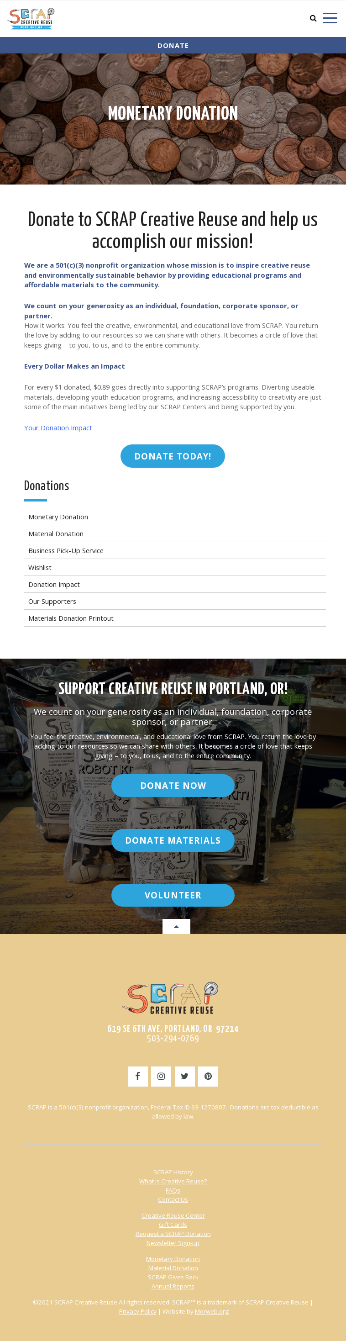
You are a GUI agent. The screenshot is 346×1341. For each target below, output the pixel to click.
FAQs (173, 1190)
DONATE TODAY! (172, 456)
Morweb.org (212, 1311)
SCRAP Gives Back (173, 1277)
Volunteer (173, 895)
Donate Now (173, 785)
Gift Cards (173, 1224)
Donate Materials (173, 840)
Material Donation (173, 1268)
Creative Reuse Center (173, 1215)
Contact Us (173, 1199)
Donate (173, 45)
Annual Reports (173, 1286)
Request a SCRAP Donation (173, 1234)
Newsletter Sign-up (173, 1243)
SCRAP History (173, 1172)
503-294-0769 (173, 1038)
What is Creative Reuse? (173, 1181)
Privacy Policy (138, 1311)
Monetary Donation (173, 115)
